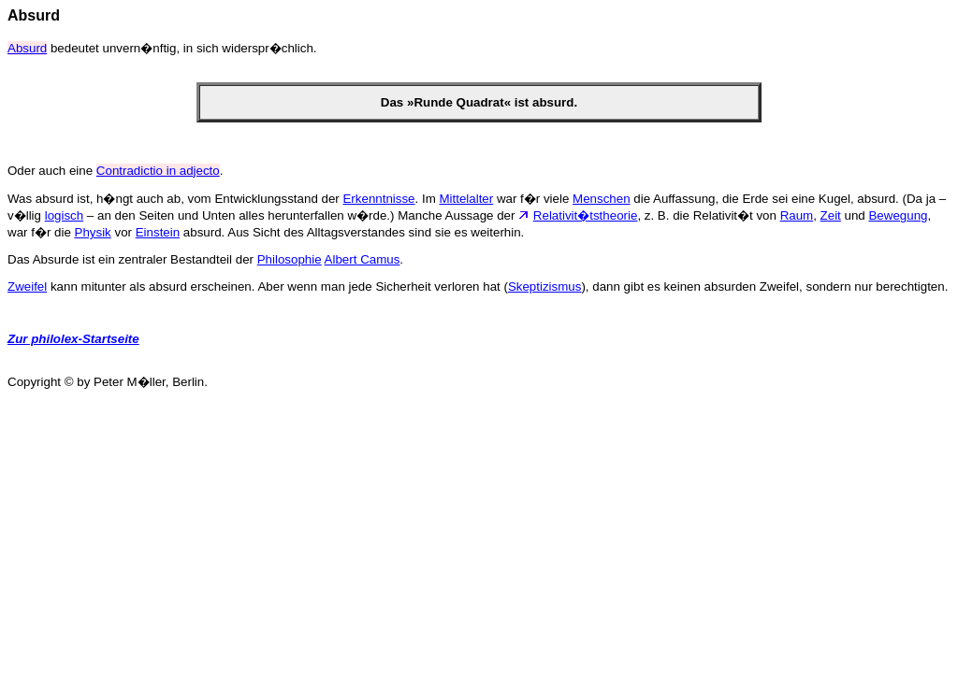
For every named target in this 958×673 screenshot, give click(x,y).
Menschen (602, 199)
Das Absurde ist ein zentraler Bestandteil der (132, 259)
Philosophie (289, 259)
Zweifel (27, 286)
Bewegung (897, 215)
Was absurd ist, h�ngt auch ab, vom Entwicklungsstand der (174, 199)
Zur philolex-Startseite (73, 339)
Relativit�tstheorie (585, 215)
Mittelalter (466, 199)
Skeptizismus (545, 286)
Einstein (158, 232)
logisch (64, 215)
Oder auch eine (51, 171)
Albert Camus (362, 259)
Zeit (830, 215)
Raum (797, 215)
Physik (93, 232)
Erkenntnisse (378, 199)
